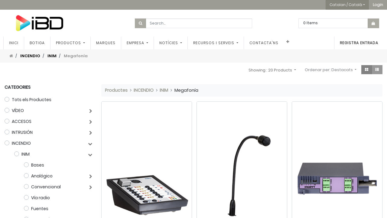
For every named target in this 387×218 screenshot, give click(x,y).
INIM (52, 56)
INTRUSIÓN (22, 132)
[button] (378, 5)
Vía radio (40, 198)
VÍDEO (18, 110)
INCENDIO (30, 56)
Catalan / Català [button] (346, 4)
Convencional (46, 187)
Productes (116, 90)
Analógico (42, 176)
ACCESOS (21, 121)
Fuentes (39, 209)
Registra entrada (358, 42)
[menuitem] (15, 43)
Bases (37, 165)
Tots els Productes (31, 100)
